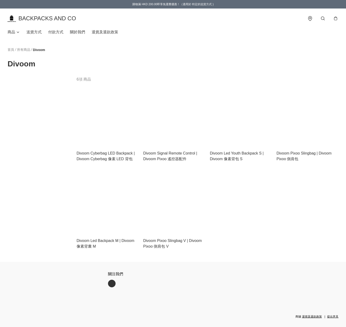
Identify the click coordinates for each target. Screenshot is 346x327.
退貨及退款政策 (105, 32)
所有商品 (23, 50)
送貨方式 (34, 32)
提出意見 (332, 316)
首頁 (11, 50)
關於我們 (77, 32)
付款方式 (55, 32)
